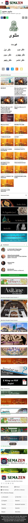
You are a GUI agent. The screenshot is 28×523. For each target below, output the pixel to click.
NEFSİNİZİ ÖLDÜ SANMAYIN (5, 163)
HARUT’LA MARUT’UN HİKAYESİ (7, 177)
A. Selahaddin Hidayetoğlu (14, 249)
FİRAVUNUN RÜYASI (20, 162)
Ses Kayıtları (8, 123)
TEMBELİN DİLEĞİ (5, 137)
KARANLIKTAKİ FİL (19, 149)
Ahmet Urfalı (10, 262)
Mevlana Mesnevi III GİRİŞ (20, 107)
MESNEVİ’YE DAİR (19, 124)
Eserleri (8, 13)
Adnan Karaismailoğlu (13, 255)
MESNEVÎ (3, 88)
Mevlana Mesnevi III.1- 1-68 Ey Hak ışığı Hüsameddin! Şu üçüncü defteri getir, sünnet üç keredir (7, 109)
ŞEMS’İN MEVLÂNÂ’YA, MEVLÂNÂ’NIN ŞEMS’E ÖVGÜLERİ (17, 257)
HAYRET (16, 137)
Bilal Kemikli (10, 269)
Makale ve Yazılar (5, 86)
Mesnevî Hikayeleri (18, 123)
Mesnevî (13, 13)
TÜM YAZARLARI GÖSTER (14, 275)
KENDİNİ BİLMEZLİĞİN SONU (20, 177)
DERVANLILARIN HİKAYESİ (5, 190)
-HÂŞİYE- (9, 263)
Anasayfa (4, 13)
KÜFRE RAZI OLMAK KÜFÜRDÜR (6, 150)
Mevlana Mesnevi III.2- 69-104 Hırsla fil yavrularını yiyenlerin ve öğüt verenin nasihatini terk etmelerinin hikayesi (20, 91)
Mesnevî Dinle (5, 124)
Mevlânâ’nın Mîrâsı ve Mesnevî (15, 270)
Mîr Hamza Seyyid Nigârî (13, 250)
